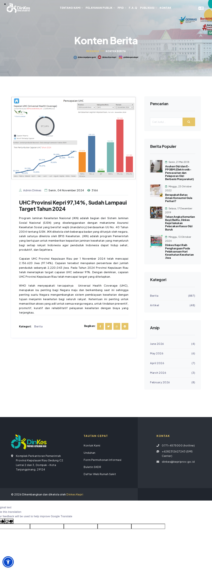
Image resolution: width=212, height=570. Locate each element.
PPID (121, 7)
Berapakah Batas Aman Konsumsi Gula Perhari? (178, 198)
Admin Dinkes (30, 190)
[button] (8, 562)
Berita (38, 326)
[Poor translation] (9, 521)
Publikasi (147, 7)
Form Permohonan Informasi (103, 460)
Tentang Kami (70, 7)
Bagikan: (90, 326)
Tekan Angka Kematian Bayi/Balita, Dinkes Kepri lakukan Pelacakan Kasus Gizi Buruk (180, 223)
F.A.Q (133, 7)
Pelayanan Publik (99, 7)
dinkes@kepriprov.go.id (178, 462)
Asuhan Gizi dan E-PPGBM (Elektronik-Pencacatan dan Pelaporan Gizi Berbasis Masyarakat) (179, 173)
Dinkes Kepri (74, 495)
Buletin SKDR (92, 467)
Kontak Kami (92, 446)
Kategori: (25, 326)
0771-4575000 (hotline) (178, 446)
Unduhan (89, 453)
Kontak (165, 7)
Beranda (92, 51)
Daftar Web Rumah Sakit (100, 474)
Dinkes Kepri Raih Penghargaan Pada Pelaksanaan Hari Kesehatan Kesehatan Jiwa (179, 252)
